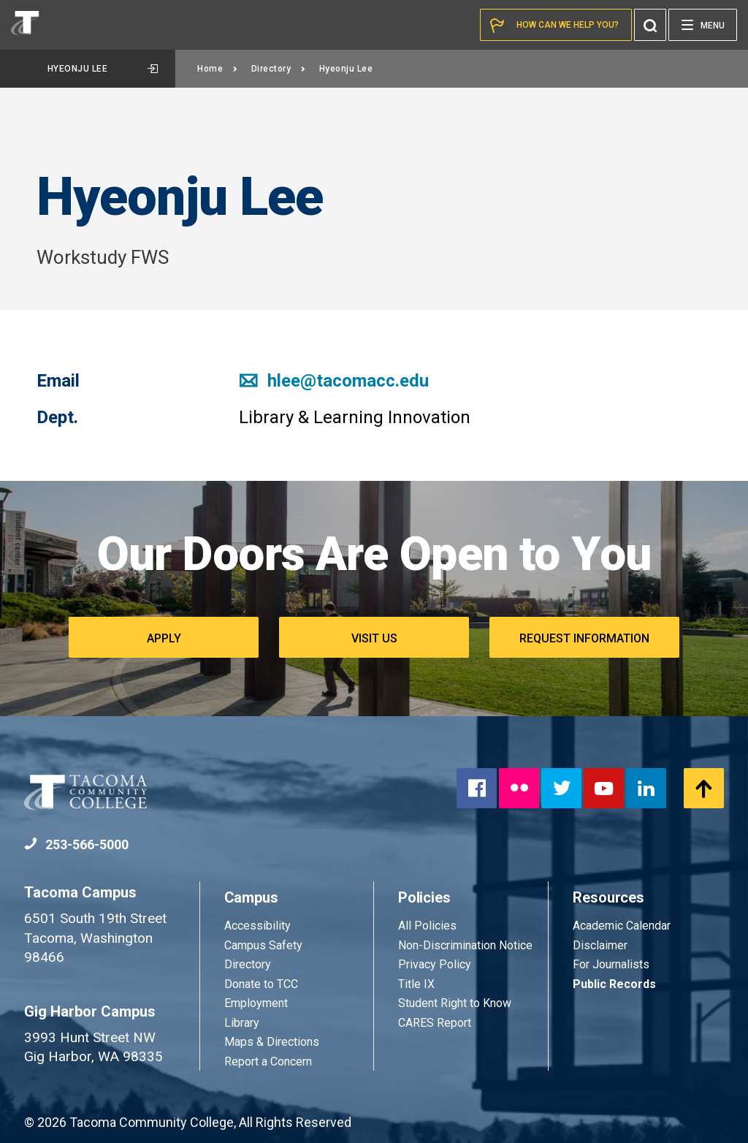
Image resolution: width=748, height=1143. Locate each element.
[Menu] (702, 25)
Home (217, 69)
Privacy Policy (434, 964)
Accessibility (257, 926)
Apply (164, 638)
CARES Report (434, 1023)
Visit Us (374, 638)
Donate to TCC (261, 984)
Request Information (584, 638)
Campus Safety (263, 945)
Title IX (416, 984)
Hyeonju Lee (102, 69)
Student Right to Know (454, 1003)
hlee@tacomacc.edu (334, 381)
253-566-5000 (76, 844)
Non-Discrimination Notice (465, 945)
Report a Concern (268, 1061)
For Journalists (611, 964)
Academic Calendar (622, 926)
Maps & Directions (271, 1042)
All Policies (428, 926)
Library (241, 1023)
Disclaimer (600, 945)
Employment (256, 1003)
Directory (278, 69)
